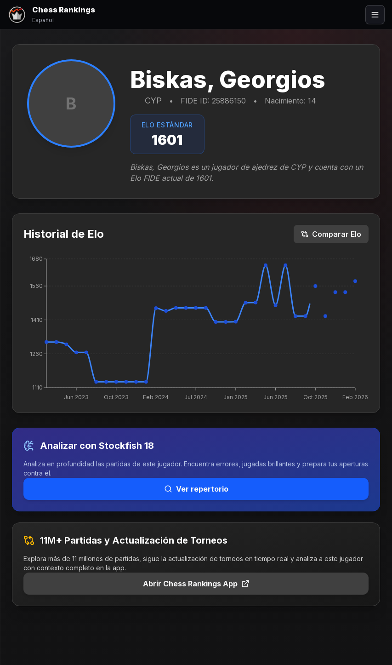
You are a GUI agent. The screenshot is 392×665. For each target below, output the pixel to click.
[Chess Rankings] (51, 14)
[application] (196, 327)
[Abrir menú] (375, 14)
